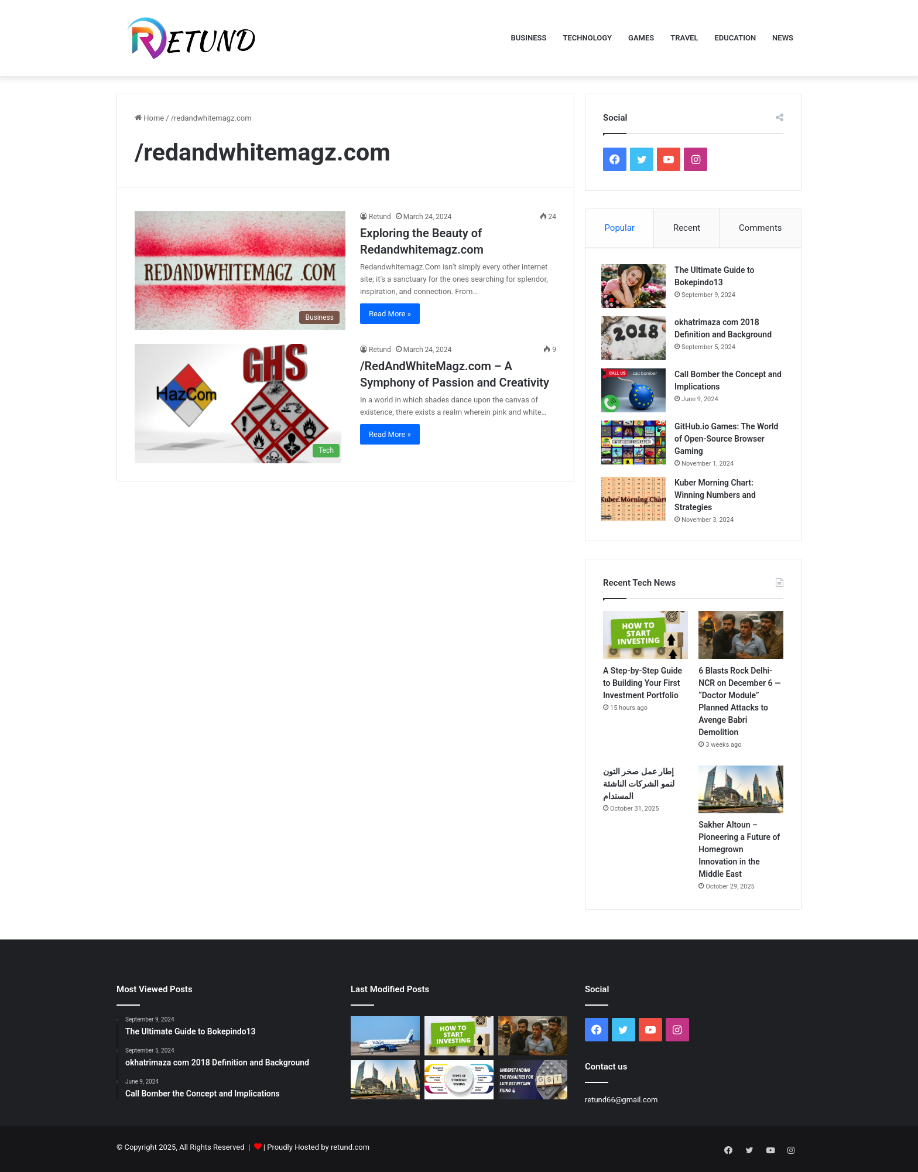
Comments (760, 228)
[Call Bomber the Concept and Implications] (635, 392)
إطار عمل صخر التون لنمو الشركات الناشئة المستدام (638, 787)
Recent (686, 228)
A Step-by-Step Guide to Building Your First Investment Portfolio (642, 686)
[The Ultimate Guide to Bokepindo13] (635, 288)
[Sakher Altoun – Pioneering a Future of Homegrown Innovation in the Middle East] (740, 793)
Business (529, 37)
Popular (619, 228)
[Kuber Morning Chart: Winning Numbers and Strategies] (635, 500)
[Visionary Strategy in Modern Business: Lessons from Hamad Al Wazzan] (459, 1083)
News (782, 37)
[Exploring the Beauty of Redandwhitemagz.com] (240, 270)
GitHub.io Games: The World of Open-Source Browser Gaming (728, 440)
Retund (380, 217)
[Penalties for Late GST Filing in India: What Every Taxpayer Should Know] (532, 1083)
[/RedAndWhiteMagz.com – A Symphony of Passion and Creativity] (240, 403)
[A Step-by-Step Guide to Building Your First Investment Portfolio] (645, 638)
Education (735, 37)
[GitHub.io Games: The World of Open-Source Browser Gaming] (635, 444)
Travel (684, 37)
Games (641, 37)
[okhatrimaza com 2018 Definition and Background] (635, 340)
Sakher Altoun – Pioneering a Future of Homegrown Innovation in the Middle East (739, 853)
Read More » (390, 313)
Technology (587, 37)
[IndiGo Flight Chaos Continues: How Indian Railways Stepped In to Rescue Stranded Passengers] (385, 1039)
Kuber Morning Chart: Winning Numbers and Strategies (717, 497)
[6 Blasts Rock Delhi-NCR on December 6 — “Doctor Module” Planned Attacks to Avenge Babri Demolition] (740, 638)
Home (149, 118)
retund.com (350, 1150)
